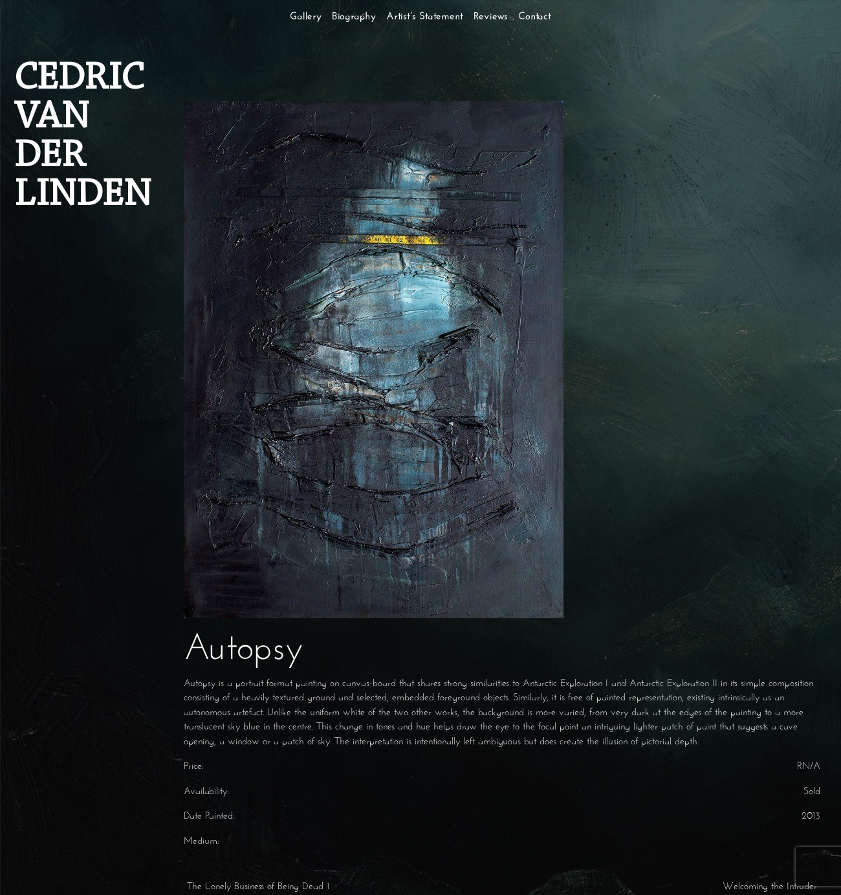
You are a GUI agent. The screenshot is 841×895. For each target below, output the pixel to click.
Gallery (306, 17)
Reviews (491, 17)
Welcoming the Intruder (771, 887)
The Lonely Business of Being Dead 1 (256, 887)
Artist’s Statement (424, 17)
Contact (534, 17)
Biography (354, 17)
